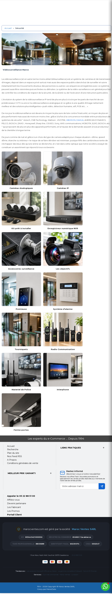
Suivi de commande (50, 575)
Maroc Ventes (65, 575)
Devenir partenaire (16, 503)
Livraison (74, 575)
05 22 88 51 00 (27, 496)
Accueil (8, 28)
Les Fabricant (14, 507)
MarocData (51, 589)
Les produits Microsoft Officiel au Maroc (42, 571)
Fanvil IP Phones (90, 571)
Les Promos (13, 511)
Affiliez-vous (13, 499)
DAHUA (80, 120)
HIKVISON (71, 120)
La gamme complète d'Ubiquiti (70, 571)
